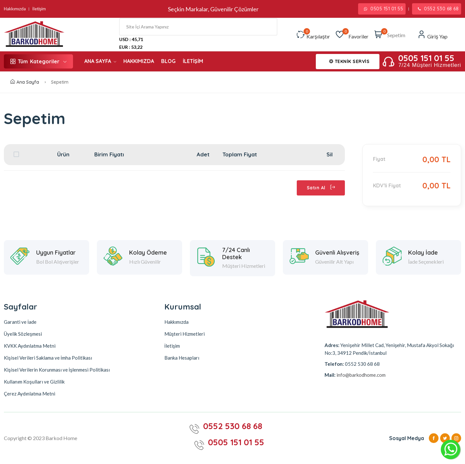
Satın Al (321, 188)
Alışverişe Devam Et (42, 188)
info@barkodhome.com (361, 375)
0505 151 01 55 (383, 9)
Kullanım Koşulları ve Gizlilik (34, 382)
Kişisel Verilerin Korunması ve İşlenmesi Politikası (57, 370)
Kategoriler (38, 61)
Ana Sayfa (24, 82)
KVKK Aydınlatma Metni (30, 346)
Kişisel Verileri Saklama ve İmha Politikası (48, 358)
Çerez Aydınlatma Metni (29, 393)
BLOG (168, 61)
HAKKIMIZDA (138, 61)
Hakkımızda (15, 9)
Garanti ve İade (20, 322)
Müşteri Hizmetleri (184, 334)
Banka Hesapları (181, 358)
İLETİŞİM (193, 61)
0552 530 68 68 (438, 9)
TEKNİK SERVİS (349, 61)
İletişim (39, 9)
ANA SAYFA (100, 61)
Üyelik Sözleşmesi (23, 334)
